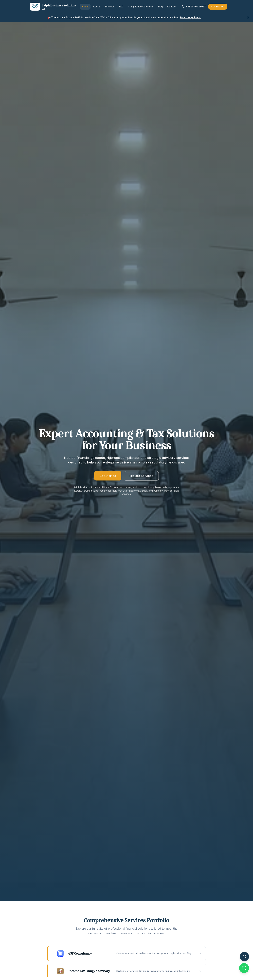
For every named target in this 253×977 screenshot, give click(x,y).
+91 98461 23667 (194, 6)
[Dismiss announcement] (248, 17)
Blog (160, 6)
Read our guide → (190, 17)
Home (85, 6)
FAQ (121, 6)
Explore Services (141, 476)
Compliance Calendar (140, 6)
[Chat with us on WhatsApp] (244, 968)
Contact (171, 6)
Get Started (217, 6)
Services (109, 6)
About (96, 6)
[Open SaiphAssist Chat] (244, 956)
